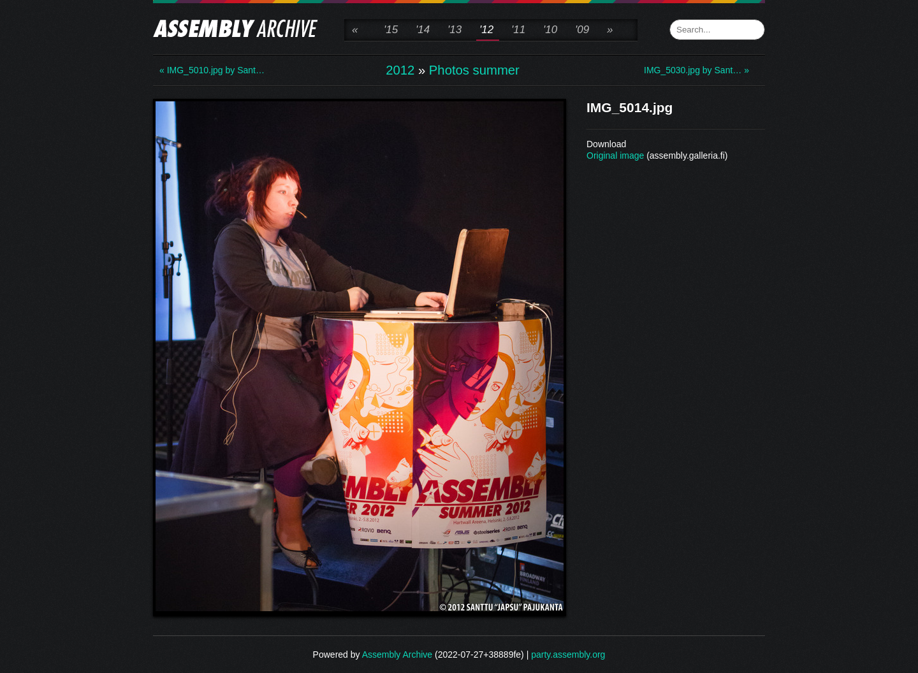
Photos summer (474, 70)
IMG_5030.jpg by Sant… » (695, 70)
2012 (400, 70)
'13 (455, 30)
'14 (423, 30)
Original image (615, 155)
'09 (582, 30)
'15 (391, 30)
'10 (550, 30)
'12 (486, 30)
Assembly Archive (397, 654)
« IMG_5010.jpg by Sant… (210, 70)
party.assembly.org (568, 654)
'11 (518, 30)
